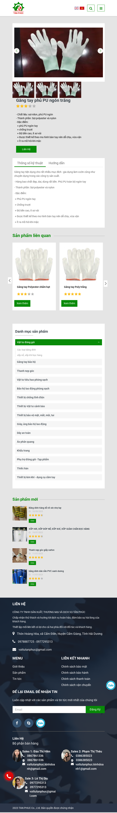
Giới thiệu (18, 667)
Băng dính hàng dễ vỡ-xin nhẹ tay (45, 508)
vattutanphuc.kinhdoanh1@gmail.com (90, 767)
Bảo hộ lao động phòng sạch (33, 389)
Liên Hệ (26, 150)
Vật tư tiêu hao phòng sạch (32, 380)
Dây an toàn (24, 433)
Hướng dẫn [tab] (57, 164)
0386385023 (84, 756)
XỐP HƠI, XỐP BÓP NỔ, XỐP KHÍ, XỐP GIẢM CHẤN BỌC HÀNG (59, 529)
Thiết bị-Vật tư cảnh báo (31, 407)
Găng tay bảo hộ (26, 362)
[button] (100, 52)
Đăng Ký (95, 710)
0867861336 (35, 756)
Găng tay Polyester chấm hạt (33, 287)
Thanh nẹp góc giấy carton (41, 551)
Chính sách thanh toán (75, 679)
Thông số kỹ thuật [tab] (30, 164)
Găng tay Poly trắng (75, 287)
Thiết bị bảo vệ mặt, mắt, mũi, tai (35, 416)
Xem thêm (22, 304)
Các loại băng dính (26, 350)
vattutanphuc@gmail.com (35, 650)
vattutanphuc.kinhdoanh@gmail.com (41, 767)
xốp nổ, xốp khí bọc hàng (29, 356)
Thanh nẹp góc (25, 371)
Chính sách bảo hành (74, 673)
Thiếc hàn (22, 469)
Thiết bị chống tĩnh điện (30, 398)
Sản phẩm (19, 673)
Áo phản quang (25, 442)
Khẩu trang (23, 451)
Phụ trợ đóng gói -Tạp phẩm (33, 460)
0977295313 (44, 642)
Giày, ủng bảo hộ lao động (31, 424)
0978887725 (26, 642)
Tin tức (17, 679)
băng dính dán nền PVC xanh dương (46, 572)
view (32, 521)
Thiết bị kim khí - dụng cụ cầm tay (36, 478)
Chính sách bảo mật (74, 667)
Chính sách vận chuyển (76, 685)
